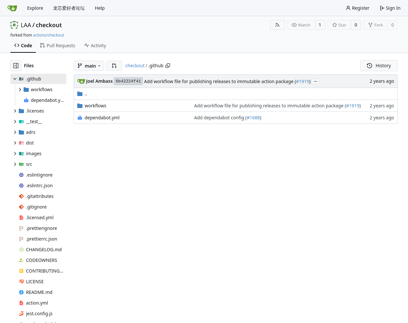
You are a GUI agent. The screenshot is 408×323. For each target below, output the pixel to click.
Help (100, 8)
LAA (26, 25)
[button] (114, 65)
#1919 (302, 81)
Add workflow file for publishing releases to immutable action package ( (220, 81)
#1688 (253, 117)
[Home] (12, 8)
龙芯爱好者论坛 (69, 8)
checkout (49, 25)
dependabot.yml (102, 117)
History (379, 65)
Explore (35, 8)
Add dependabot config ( (220, 117)
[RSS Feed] (277, 25)
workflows (95, 105)
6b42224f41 (128, 81)
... (315, 81)
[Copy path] (168, 65)
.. (82, 94)
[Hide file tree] (15, 65)
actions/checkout (48, 35)
